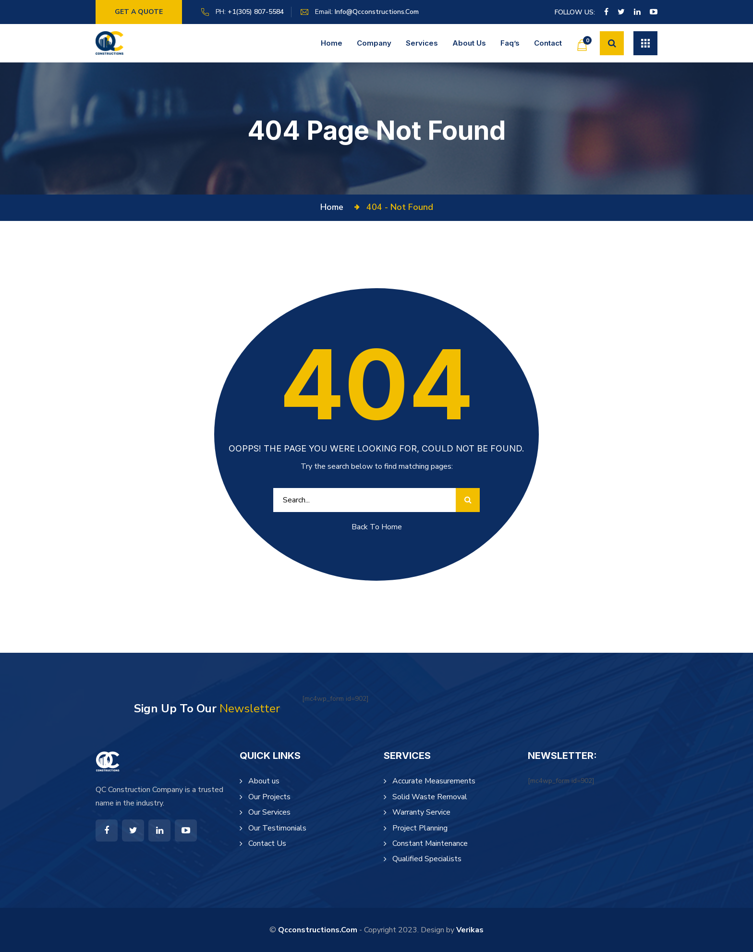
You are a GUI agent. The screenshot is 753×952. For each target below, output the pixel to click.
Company (374, 43)
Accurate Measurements (433, 781)
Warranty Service (421, 812)
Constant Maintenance (430, 843)
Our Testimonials (277, 828)
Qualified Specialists (427, 859)
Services (422, 43)
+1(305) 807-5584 (256, 11)
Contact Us (267, 843)
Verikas (470, 930)
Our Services (269, 812)
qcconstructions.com (317, 930)
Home (331, 43)
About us (469, 43)
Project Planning (420, 828)
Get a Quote (139, 11)
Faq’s (510, 43)
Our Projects (269, 797)
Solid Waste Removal (429, 797)
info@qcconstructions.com (377, 11)
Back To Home (377, 527)
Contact (548, 43)
